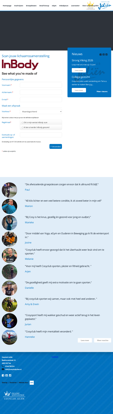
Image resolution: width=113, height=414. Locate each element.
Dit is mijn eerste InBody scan (35, 122)
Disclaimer (13, 382)
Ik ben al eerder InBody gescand (36, 127)
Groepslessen (31, 6)
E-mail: (5, 99)
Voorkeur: (6, 111)
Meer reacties (102, 340)
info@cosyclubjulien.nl (13, 369)
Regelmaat (6, 122)
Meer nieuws (102, 91)
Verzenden (56, 146)
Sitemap (4, 382)
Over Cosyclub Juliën (90, 6)
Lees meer (79, 70)
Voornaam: (7, 85)
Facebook (55, 357)
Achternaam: (7, 92)
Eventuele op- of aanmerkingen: (8, 135)
